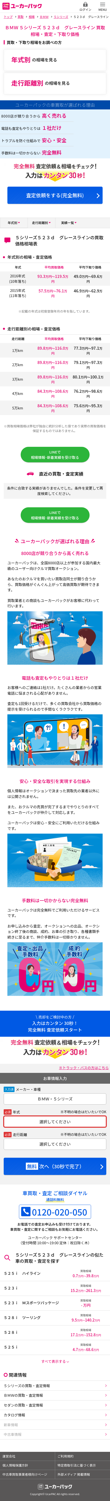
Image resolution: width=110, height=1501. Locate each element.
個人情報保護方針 (15, 1465)
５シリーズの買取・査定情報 (27, 1385)
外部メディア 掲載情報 (74, 1474)
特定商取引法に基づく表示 (77, 1465)
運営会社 (8, 1456)
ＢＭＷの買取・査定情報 (23, 1395)
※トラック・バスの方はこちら (84, 1067)
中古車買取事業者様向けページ (24, 1474)
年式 (16, 1111)
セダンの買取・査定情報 (23, 1405)
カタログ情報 (14, 1414)
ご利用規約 (66, 1456)
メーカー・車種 (28, 1089)
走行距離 (20, 1134)
